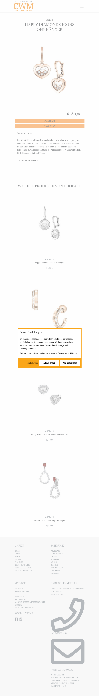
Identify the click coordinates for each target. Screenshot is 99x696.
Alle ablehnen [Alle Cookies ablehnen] (49, 363)
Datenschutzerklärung (67, 353)
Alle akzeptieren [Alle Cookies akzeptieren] (70, 363)
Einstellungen (32, 363)
